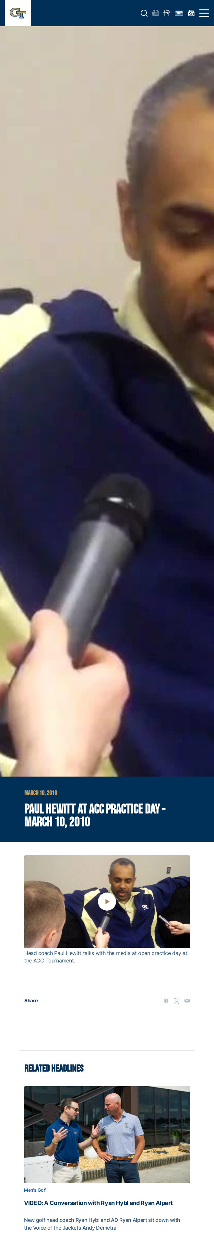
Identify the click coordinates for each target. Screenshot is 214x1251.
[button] (144, 13)
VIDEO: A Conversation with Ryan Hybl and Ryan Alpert (98, 1203)
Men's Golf (35, 1190)
